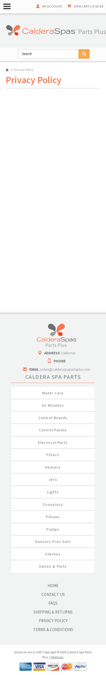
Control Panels (53, 429)
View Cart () (88, 6)
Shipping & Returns (53, 612)
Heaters (52, 467)
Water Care (53, 392)
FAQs (53, 603)
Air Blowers (53, 405)
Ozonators (53, 504)
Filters (52, 454)
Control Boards (53, 417)
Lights (53, 491)
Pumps (52, 529)
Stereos (53, 554)
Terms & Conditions (53, 629)
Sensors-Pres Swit (53, 541)
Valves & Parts (53, 566)
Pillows (53, 516)
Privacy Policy (53, 620)
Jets (52, 479)
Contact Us (53, 594)
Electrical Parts (53, 442)
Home (7, 69)
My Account (52, 6)
